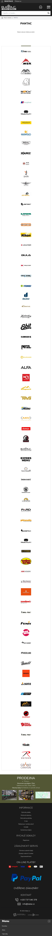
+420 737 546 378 (28, 899)
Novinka (4, 926)
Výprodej (5, 934)
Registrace (26, 840)
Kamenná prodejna (26, 830)
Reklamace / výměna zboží (26, 824)
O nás (26, 821)
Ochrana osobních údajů (26, 850)
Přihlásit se (18, 1)
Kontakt (26, 827)
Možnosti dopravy (26, 815)
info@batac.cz (28, 904)
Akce (3, 930)
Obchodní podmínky (26, 818)
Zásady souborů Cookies (26, 853)
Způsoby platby (26, 812)
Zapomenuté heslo (26, 856)
